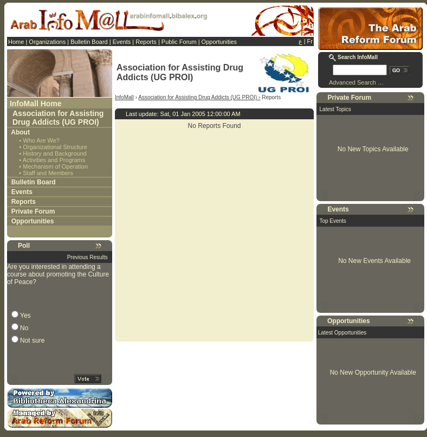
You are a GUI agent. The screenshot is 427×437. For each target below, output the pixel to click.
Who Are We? (41, 140)
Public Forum (179, 41)
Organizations (47, 41)
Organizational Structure (55, 147)
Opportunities (219, 41)
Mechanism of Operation (55, 166)
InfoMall (124, 97)
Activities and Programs (54, 160)
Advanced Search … (356, 82)
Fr (310, 41)
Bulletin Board (89, 41)
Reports (146, 41)
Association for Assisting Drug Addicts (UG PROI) (57, 117)
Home (16, 41)
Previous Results (87, 257)
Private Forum (33, 211)
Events (122, 41)
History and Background (54, 153)
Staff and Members (48, 173)
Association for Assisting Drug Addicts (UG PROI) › (199, 97)
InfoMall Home (36, 103)
